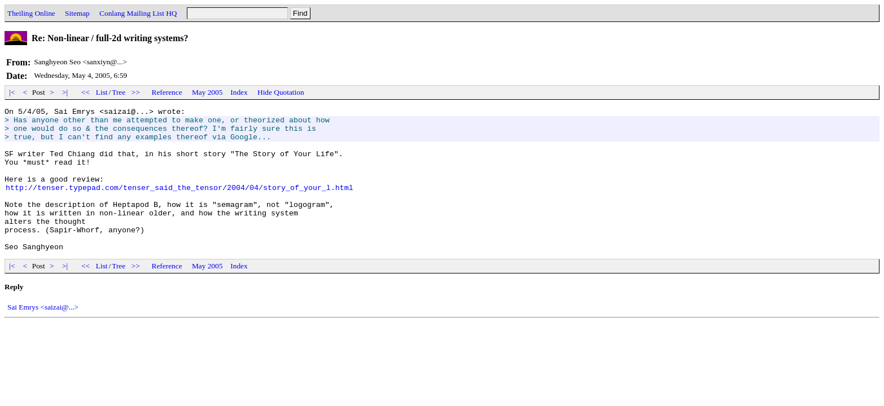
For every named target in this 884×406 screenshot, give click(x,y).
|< (12, 92)
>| (65, 92)
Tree (118, 92)
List (102, 92)
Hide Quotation (280, 92)
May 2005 (207, 92)
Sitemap (77, 13)
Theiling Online (31, 13)
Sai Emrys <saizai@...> (42, 336)
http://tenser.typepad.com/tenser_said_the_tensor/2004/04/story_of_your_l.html (179, 204)
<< (86, 92)
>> (136, 92)
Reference (167, 92)
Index (238, 92)
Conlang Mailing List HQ (138, 13)
